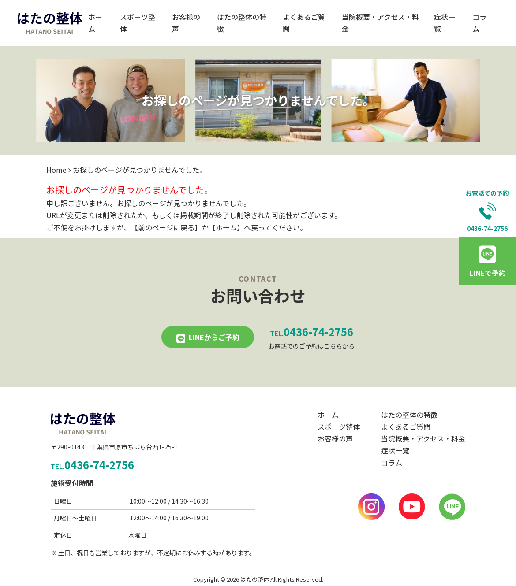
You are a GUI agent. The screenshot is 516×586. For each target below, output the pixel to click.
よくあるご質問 (304, 22)
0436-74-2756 (311, 331)
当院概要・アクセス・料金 (380, 22)
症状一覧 (444, 22)
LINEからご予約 (214, 337)
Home (56, 169)
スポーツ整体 (137, 22)
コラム (479, 22)
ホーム (95, 22)
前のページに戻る (166, 227)
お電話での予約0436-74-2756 (487, 211)
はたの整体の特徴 (241, 22)
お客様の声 (186, 22)
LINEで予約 (487, 272)
